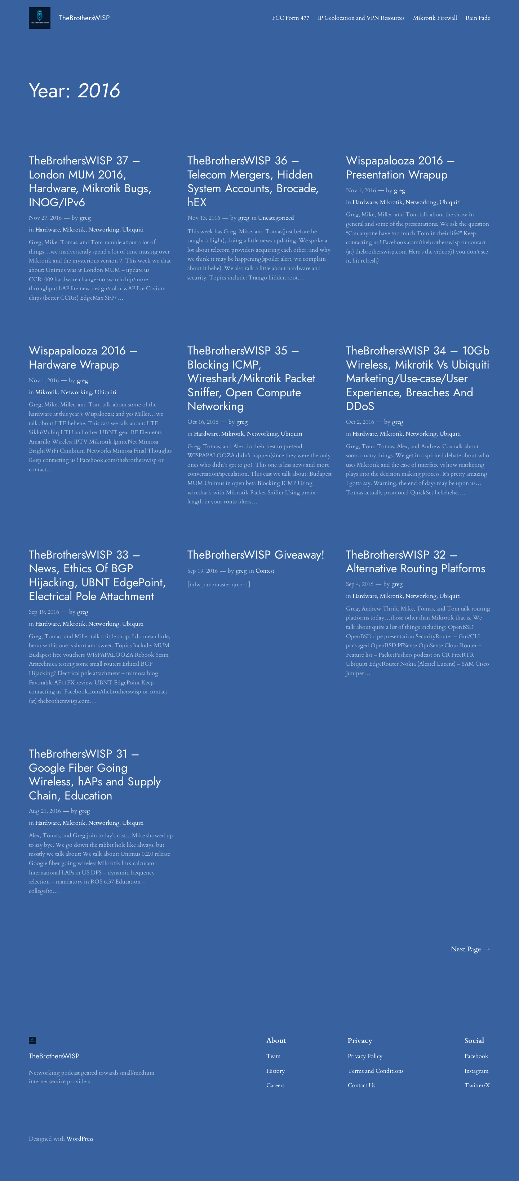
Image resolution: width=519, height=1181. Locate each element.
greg (85, 218)
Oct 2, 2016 (360, 422)
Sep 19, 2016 (44, 612)
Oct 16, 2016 (202, 422)
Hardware (47, 230)
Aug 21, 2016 (45, 811)
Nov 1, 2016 (361, 190)
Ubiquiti (133, 230)
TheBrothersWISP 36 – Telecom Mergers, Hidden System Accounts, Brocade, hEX (253, 181)
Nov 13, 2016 (203, 218)
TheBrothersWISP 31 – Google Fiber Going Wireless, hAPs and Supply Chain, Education (95, 774)
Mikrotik (74, 230)
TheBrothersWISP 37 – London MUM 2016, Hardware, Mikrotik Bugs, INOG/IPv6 (90, 181)
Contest (265, 571)
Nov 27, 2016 (45, 218)
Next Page (470, 949)
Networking (103, 230)
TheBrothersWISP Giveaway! (256, 554)
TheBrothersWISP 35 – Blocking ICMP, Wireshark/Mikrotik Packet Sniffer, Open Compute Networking (251, 378)
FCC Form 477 (290, 18)
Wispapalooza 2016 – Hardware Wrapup (83, 357)
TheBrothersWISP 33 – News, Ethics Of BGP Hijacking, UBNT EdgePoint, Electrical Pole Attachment (97, 575)
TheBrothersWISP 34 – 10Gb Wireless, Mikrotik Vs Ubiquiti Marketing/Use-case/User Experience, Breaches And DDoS (417, 378)
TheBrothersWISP (84, 18)
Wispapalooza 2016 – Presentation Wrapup (400, 167)
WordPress (79, 1139)
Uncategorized (276, 218)
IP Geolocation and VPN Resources (361, 18)
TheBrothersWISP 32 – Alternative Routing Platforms (415, 562)
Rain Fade (478, 18)
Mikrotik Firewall (435, 18)
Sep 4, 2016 (359, 584)
